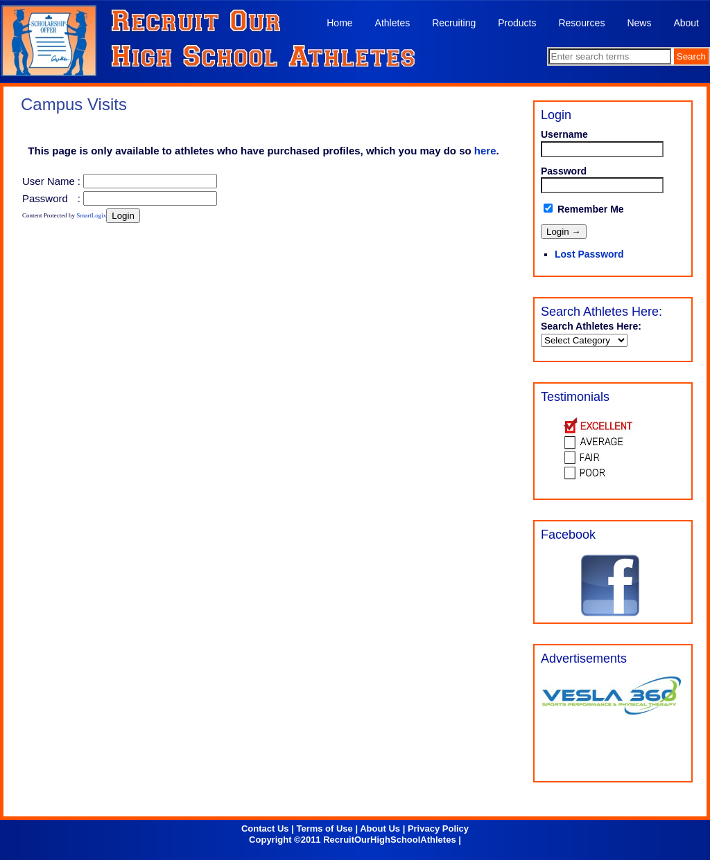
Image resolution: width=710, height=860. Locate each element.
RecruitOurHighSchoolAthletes (389, 839)
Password (45, 198)
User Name (48, 181)
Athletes (392, 22)
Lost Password (589, 254)
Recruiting (454, 22)
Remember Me (584, 209)
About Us (380, 828)
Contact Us (265, 828)
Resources (581, 22)
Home (339, 22)
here (485, 150)
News (639, 22)
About (686, 22)
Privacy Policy (438, 828)
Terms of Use (324, 828)
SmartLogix (91, 215)
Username (564, 134)
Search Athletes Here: (591, 326)
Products (517, 22)
